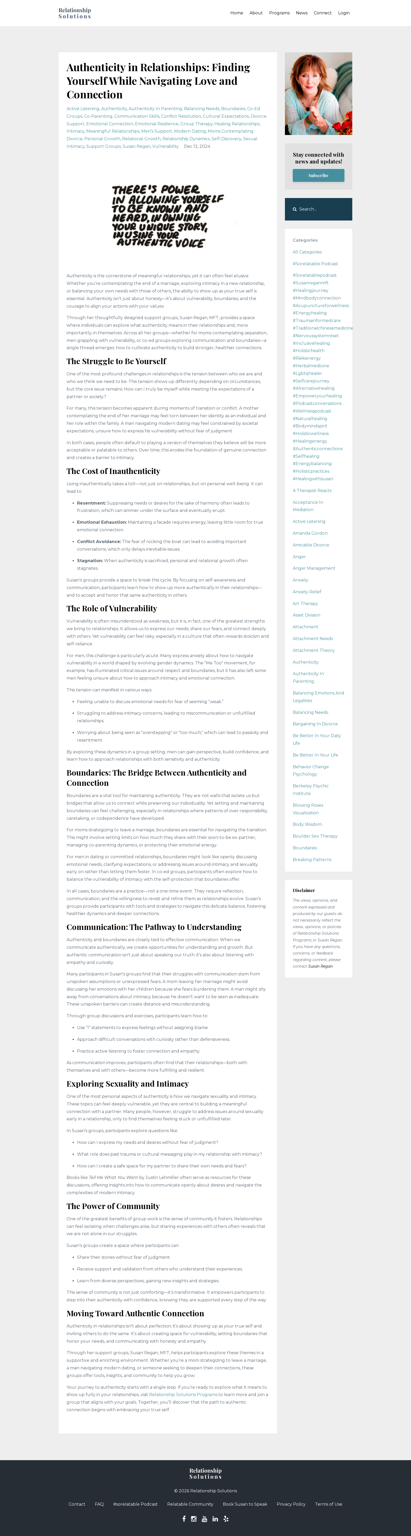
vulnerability (165, 146)
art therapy (305, 603)
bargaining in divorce (315, 723)
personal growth (102, 138)
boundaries (233, 108)
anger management (314, 568)
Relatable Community (190, 1504)
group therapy (196, 123)
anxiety (300, 580)
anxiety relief (307, 591)
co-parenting (98, 116)
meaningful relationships (112, 131)
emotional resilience (157, 123)
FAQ (99, 1504)
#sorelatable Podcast (135, 1504)
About (256, 12)
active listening (83, 108)
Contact (77, 1504)
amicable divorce (311, 545)
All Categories (307, 252)
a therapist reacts (312, 490)
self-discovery (226, 138)
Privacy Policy (291, 1504)
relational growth (141, 138)
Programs (279, 12)
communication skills (136, 116)
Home (236, 12)
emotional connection (109, 123)
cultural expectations (226, 116)
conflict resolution (181, 116)
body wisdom (307, 824)
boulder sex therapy (315, 836)
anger (299, 556)
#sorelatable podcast (315, 263)
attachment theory (314, 650)
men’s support (156, 131)
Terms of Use (328, 1504)
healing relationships (236, 123)
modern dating (190, 131)
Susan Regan (320, 966)
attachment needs (313, 638)
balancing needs (201, 108)
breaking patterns (312, 859)
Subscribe (318, 175)
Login (344, 12)
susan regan (136, 146)
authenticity (114, 108)
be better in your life (315, 755)
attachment (305, 626)
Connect (323, 12)
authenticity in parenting (155, 108)
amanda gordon (310, 533)
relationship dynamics (186, 138)
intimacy (75, 131)
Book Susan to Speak (245, 1504)
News (301, 12)
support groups (103, 146)
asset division (306, 615)
